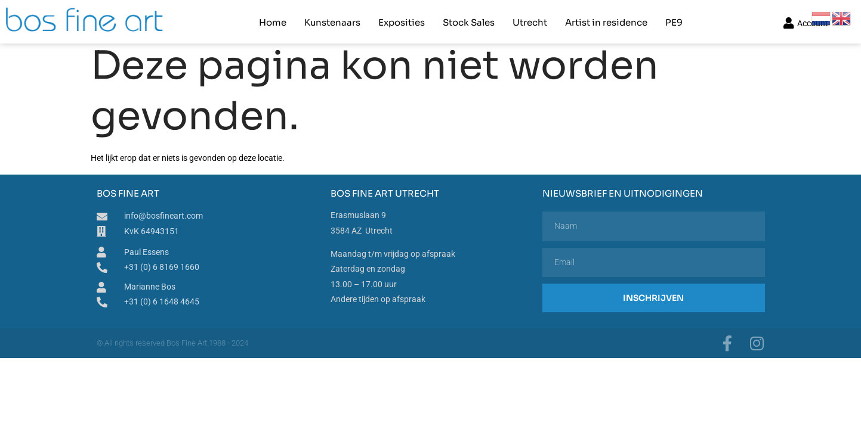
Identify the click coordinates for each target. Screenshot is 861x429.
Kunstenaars (332, 21)
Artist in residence (606, 21)
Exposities (401, 21)
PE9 (674, 21)
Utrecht (530, 21)
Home (272, 21)
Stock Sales (469, 21)
